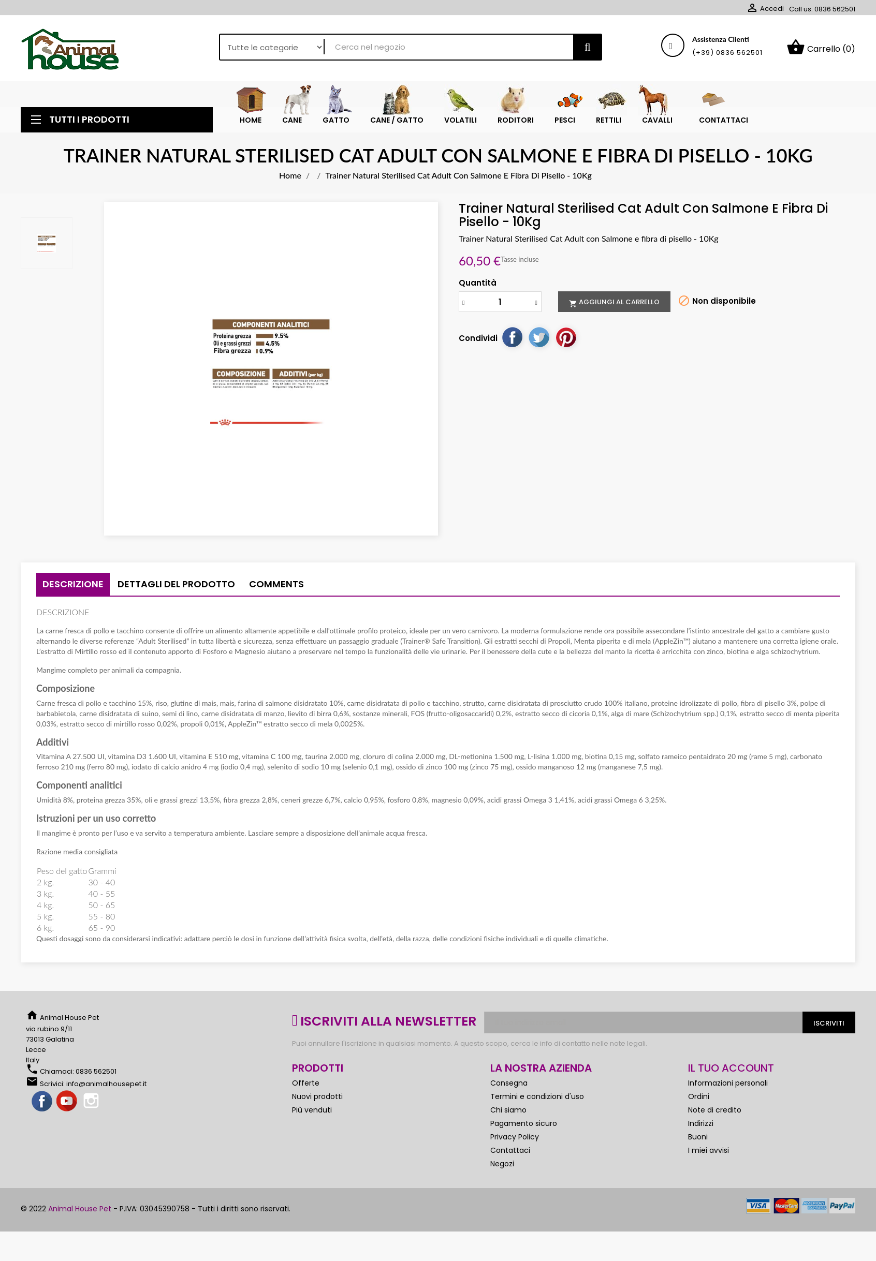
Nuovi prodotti (317, 1096)
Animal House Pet (79, 1209)
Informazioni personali (728, 1083)
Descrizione (73, 583)
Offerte (305, 1083)
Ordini (698, 1096)
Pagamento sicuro (523, 1123)
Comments (276, 583)
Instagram (92, 1101)
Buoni (698, 1137)
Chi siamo (508, 1110)
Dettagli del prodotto (176, 583)
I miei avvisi (708, 1150)
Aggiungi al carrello (614, 302)
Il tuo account (731, 1068)
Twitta (539, 337)
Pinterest (566, 337)
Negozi (502, 1164)
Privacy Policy (514, 1137)
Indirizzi (700, 1123)
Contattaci (510, 1150)
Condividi (512, 337)
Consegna (509, 1083)
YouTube (67, 1101)
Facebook (42, 1101)
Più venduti (312, 1110)
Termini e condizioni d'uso (537, 1096)
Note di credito (714, 1110)
